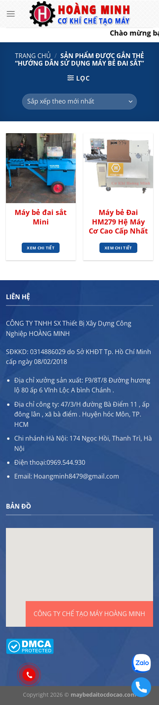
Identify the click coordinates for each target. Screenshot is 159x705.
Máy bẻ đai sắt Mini (41, 217)
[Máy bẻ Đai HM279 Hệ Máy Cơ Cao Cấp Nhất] (118, 168)
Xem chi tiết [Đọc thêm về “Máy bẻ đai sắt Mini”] (40, 248)
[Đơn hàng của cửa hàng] (79, 101)
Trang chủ (33, 55)
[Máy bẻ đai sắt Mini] (41, 168)
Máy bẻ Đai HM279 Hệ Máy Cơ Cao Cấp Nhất (118, 222)
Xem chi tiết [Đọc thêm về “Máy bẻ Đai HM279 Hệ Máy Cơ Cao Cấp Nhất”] (118, 248)
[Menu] (10, 13)
